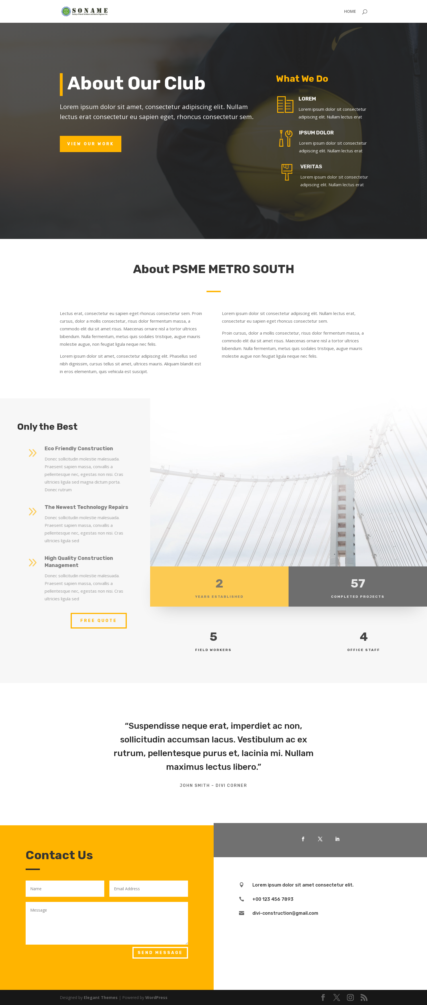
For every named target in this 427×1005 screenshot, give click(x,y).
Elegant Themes (101, 997)
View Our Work (90, 144)
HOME (350, 11)
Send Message (160, 952)
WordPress (156, 997)
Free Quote (98, 620)
